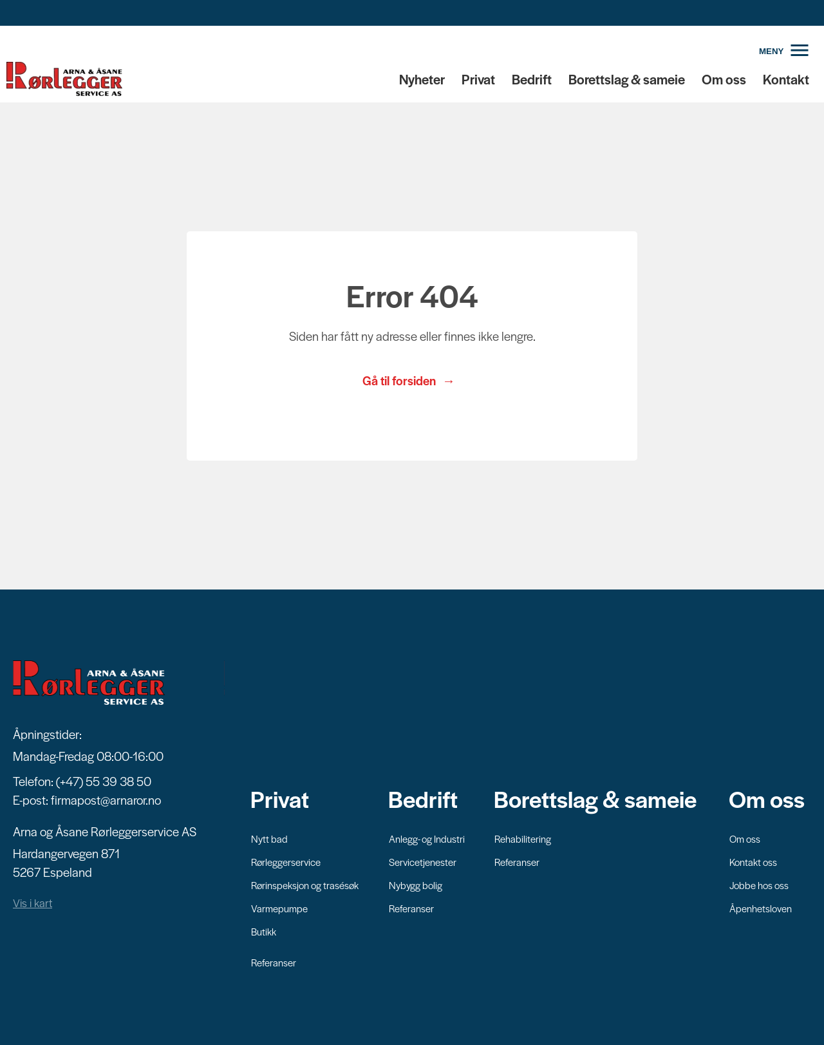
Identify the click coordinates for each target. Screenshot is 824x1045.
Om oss (724, 79)
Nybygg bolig (415, 885)
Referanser (273, 962)
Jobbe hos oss (759, 885)
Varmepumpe (279, 908)
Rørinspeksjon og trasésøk (305, 885)
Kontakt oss (753, 861)
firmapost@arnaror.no (106, 800)
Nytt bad (269, 838)
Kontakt (786, 79)
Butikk (263, 931)
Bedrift (532, 79)
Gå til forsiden (399, 380)
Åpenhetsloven (760, 908)
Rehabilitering (522, 838)
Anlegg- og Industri (427, 838)
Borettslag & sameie (626, 79)
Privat (478, 79)
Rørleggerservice (286, 861)
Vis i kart (32, 902)
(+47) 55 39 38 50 (103, 781)
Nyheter (422, 79)
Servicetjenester (422, 861)
